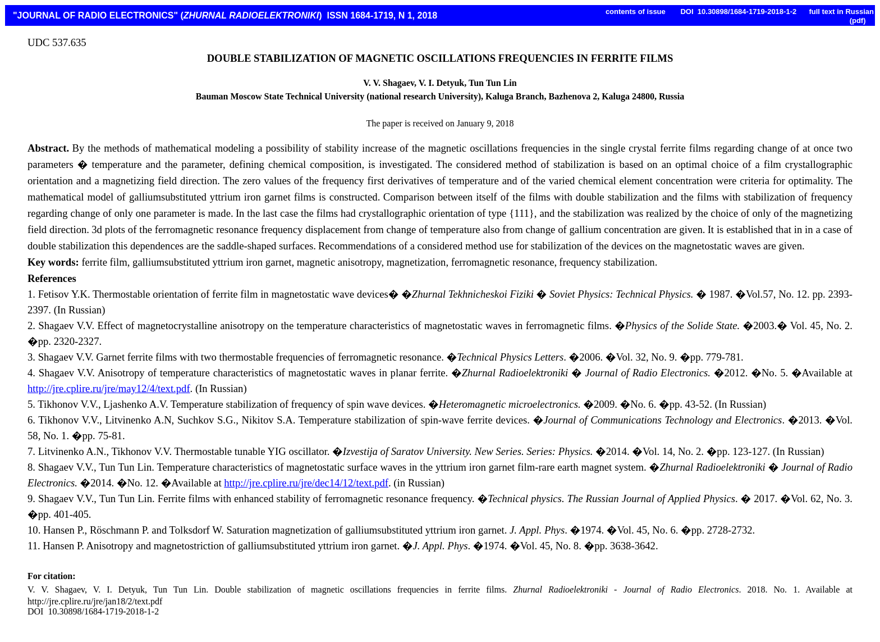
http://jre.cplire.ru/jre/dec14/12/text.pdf (306, 483)
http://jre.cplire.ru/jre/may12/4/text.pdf (108, 388)
